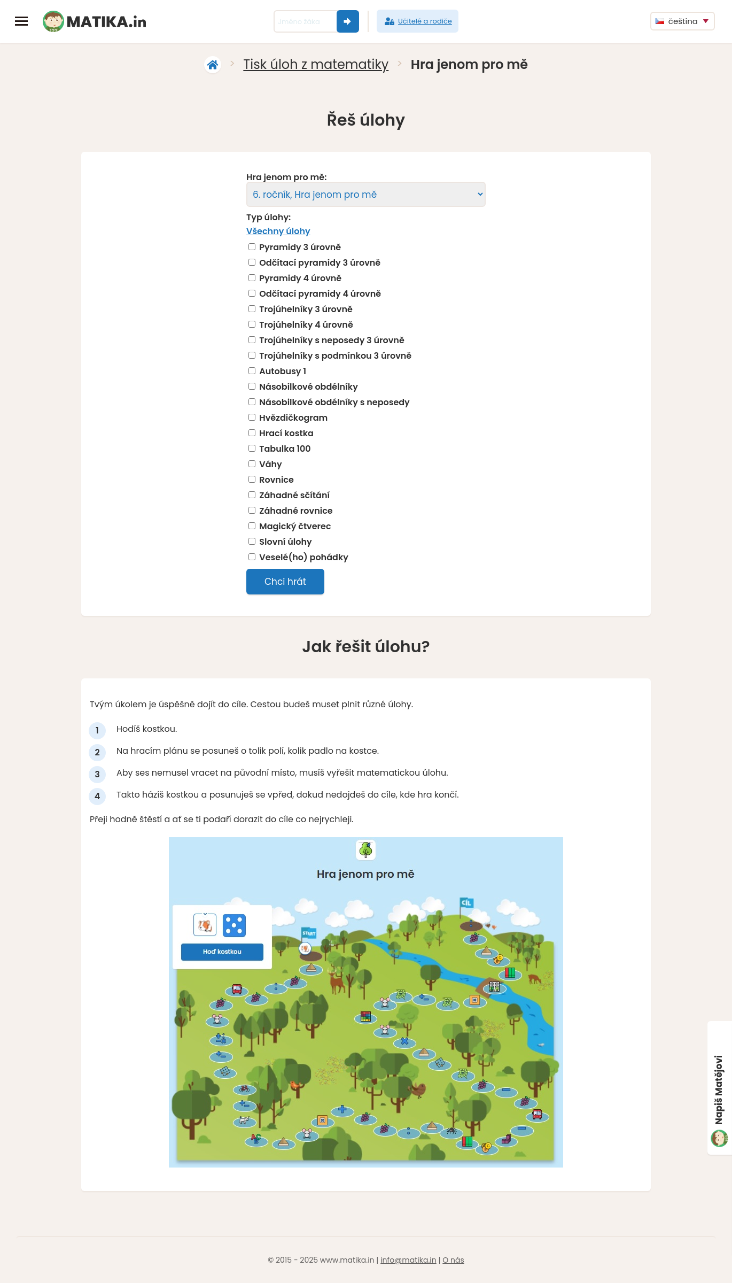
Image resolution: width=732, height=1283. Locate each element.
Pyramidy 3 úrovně (300, 247)
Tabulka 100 (284, 449)
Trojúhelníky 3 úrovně (306, 309)
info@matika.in (408, 1260)
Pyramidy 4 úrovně (300, 278)
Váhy (270, 464)
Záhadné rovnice (295, 511)
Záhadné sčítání (294, 495)
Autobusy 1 (282, 371)
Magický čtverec (295, 526)
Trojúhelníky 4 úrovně (306, 325)
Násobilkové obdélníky (308, 387)
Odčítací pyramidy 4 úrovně (320, 294)
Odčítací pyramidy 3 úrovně (319, 263)
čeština (677, 21)
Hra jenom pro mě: (286, 177)
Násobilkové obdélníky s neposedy (334, 402)
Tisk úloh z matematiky (315, 64)
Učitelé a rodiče (417, 21)
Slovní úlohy (285, 542)
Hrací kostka (286, 433)
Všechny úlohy (278, 231)
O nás (453, 1260)
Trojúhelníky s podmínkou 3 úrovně (335, 356)
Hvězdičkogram (293, 418)
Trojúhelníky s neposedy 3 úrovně (331, 340)
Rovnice (276, 480)
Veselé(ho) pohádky (303, 557)
